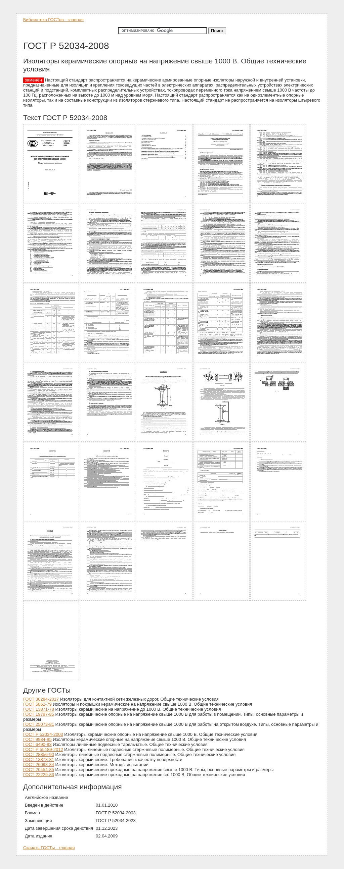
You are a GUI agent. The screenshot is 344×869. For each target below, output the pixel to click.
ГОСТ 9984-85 (37, 739)
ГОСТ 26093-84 (38, 764)
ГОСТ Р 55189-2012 (43, 749)
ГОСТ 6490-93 (37, 744)
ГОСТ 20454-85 (38, 769)
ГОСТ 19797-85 (38, 714)
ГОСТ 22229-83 (38, 774)
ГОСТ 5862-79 (37, 704)
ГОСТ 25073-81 (38, 724)
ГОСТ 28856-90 (38, 754)
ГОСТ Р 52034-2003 (43, 734)
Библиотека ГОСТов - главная (53, 19)
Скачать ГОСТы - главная (49, 847)
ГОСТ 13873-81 (38, 759)
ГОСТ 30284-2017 (41, 699)
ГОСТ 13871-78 (38, 709)
